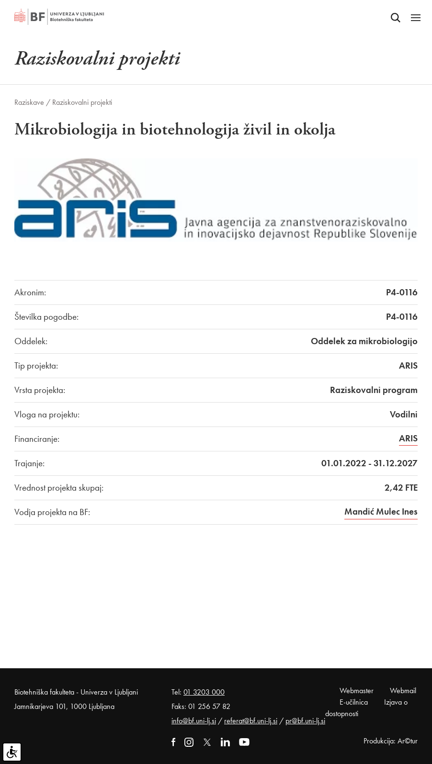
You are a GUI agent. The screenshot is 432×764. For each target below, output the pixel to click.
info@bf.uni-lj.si (193, 721)
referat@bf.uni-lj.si (250, 721)
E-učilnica (354, 702)
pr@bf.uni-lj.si (305, 721)
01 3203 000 (204, 692)
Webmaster (357, 690)
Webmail (403, 690)
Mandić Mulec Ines (381, 511)
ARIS (408, 438)
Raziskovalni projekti (82, 102)
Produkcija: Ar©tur (391, 741)
